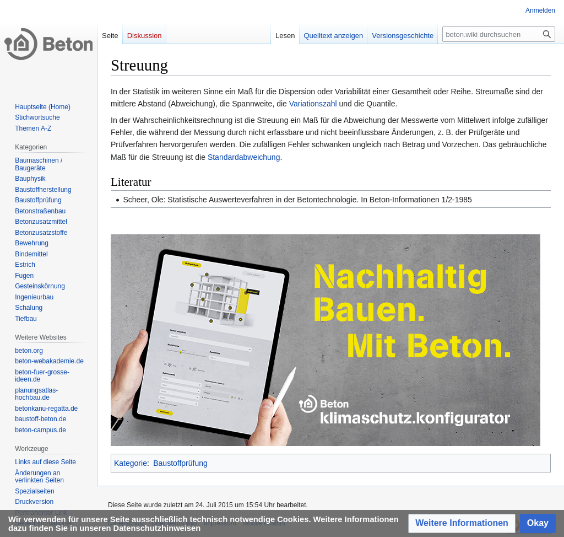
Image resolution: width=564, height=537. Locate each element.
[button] (462, 523)
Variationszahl (313, 103)
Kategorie (130, 463)
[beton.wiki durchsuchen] (498, 34)
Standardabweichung (244, 157)
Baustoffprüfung (180, 463)
